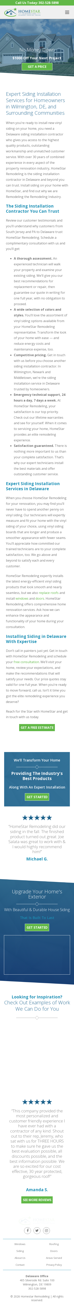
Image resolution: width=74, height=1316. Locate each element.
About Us (20, 1249)
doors (40, 598)
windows (22, 598)
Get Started (37, 797)
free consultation (26, 662)
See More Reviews (37, 1200)
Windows (19, 1236)
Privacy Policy (54, 1256)
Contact (20, 1256)
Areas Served (54, 1249)
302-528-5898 (37, 1280)
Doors (54, 1242)
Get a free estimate (37, 727)
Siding (20, 1242)
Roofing (54, 1236)
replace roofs (49, 593)
